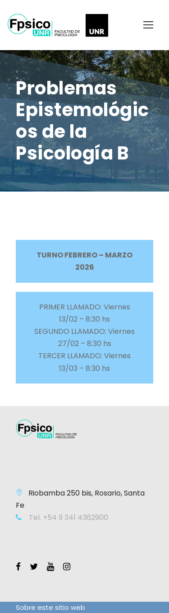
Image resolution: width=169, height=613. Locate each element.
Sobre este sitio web (50, 607)
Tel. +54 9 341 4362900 (67, 517)
